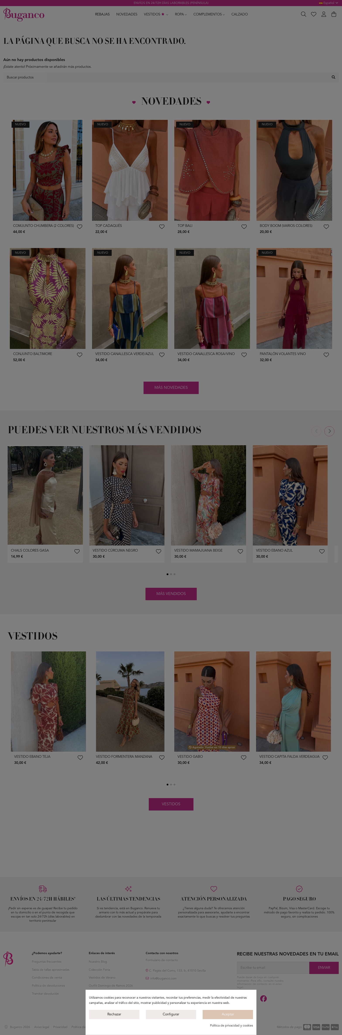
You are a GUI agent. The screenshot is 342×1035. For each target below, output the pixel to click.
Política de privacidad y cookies (231, 1025)
